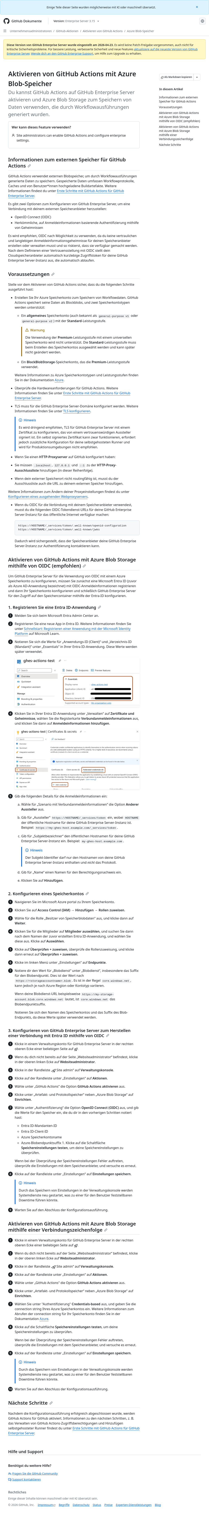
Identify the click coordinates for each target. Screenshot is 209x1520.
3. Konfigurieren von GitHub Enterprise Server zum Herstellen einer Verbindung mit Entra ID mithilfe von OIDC (69, 1033)
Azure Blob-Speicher (140, 31)
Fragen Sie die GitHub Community (33, 1473)
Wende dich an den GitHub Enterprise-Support (62, 53)
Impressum (45, 1505)
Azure (59, 380)
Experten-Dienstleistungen (133, 1505)
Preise (108, 1505)
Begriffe (64, 1505)
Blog (158, 1505)
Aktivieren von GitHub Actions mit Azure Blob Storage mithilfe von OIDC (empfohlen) (72, 562)
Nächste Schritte (30, 1402)
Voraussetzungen (31, 274)
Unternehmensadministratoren (31, 31)
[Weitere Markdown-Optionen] (196, 77)
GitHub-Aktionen (67, 31)
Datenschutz (81, 1505)
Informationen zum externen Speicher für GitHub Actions (67, 162)
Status (97, 1505)
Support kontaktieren (24, 1479)
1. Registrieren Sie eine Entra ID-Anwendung (54, 607)
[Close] (197, 6)
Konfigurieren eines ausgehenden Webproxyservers (48, 496)
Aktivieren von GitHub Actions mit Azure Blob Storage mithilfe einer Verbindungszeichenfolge (72, 1226)
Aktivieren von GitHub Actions (103, 31)
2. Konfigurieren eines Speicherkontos (48, 893)
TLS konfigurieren (76, 411)
